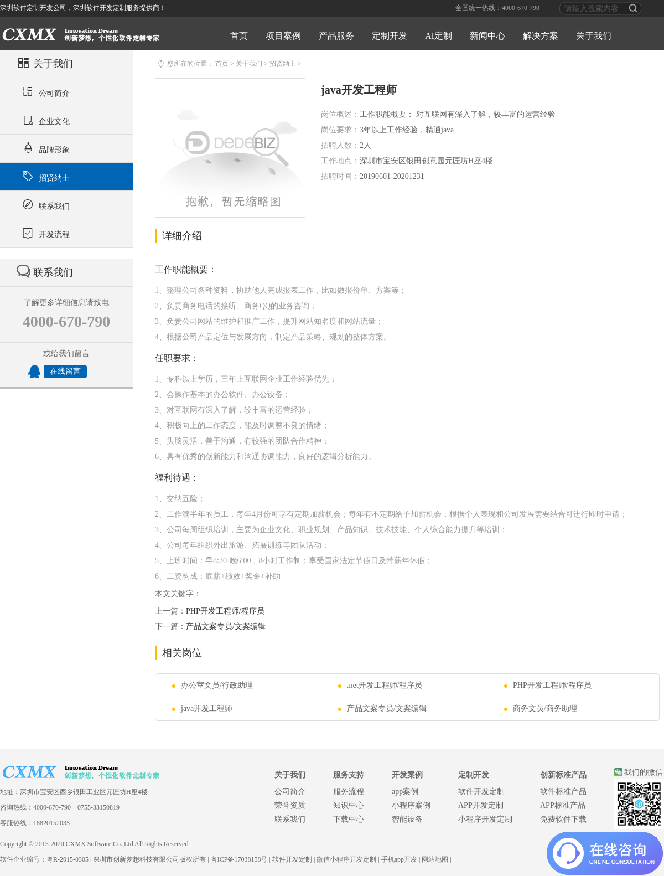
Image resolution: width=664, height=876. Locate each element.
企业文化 (44, 120)
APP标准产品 (562, 805)
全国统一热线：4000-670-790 (497, 8)
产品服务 (336, 35)
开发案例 (407, 775)
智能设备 (407, 819)
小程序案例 (411, 805)
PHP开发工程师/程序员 (225, 611)
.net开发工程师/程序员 (380, 685)
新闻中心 (487, 35)
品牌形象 (44, 148)
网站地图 (435, 859)
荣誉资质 (289, 805)
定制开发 (389, 35)
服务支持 (348, 775)
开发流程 (44, 233)
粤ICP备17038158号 (239, 859)
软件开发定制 (481, 791)
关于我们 (593, 35)
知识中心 (348, 805)
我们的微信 (643, 772)
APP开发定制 (481, 805)
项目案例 (283, 35)
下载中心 (348, 819)
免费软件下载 (563, 819)
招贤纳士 (44, 177)
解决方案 (540, 35)
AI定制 (438, 35)
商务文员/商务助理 (540, 708)
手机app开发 (399, 859)
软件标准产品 (563, 791)
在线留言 (65, 371)
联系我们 (44, 205)
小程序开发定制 (485, 819)
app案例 (405, 791)
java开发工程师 (202, 708)
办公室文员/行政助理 (212, 685)
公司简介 (44, 92)
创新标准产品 (563, 775)
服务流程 (348, 791)
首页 (239, 35)
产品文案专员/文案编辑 (226, 626)
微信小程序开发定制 (346, 859)
